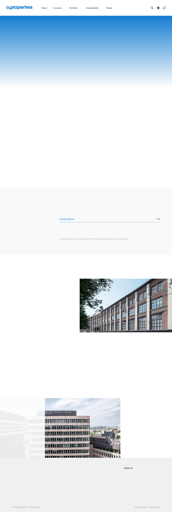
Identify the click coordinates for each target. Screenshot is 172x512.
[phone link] (163, 8)
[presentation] (78, 227)
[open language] (158, 8)
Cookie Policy (154, 507)
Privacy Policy (141, 507)
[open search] (152, 8)
